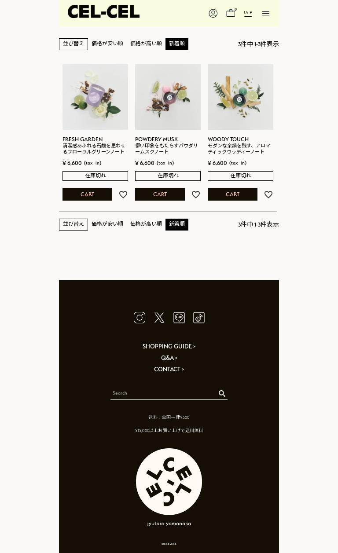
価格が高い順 (146, 44)
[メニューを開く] (266, 13)
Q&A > (169, 357)
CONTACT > (169, 369)
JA (246, 12)
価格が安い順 (107, 44)
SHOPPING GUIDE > (169, 346)
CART (87, 194)
